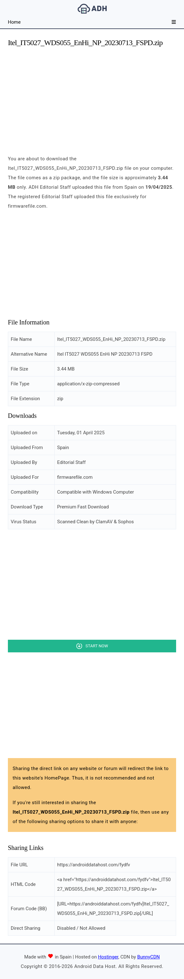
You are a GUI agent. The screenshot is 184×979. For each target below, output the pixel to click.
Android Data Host (92, 9)
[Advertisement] (92, 97)
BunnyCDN (148, 957)
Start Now (97, 646)
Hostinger (108, 957)
